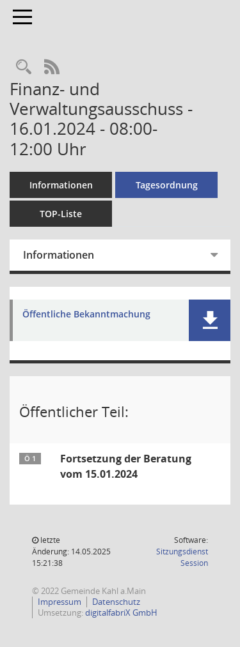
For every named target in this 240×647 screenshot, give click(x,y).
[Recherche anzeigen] (24, 67)
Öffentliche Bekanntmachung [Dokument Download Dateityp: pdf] (86, 314)
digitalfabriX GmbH (121, 612)
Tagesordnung (167, 185)
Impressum (59, 601)
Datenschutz (116, 601)
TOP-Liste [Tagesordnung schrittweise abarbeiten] (61, 214)
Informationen (61, 185)
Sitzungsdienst (182, 557)
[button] (209, 320)
